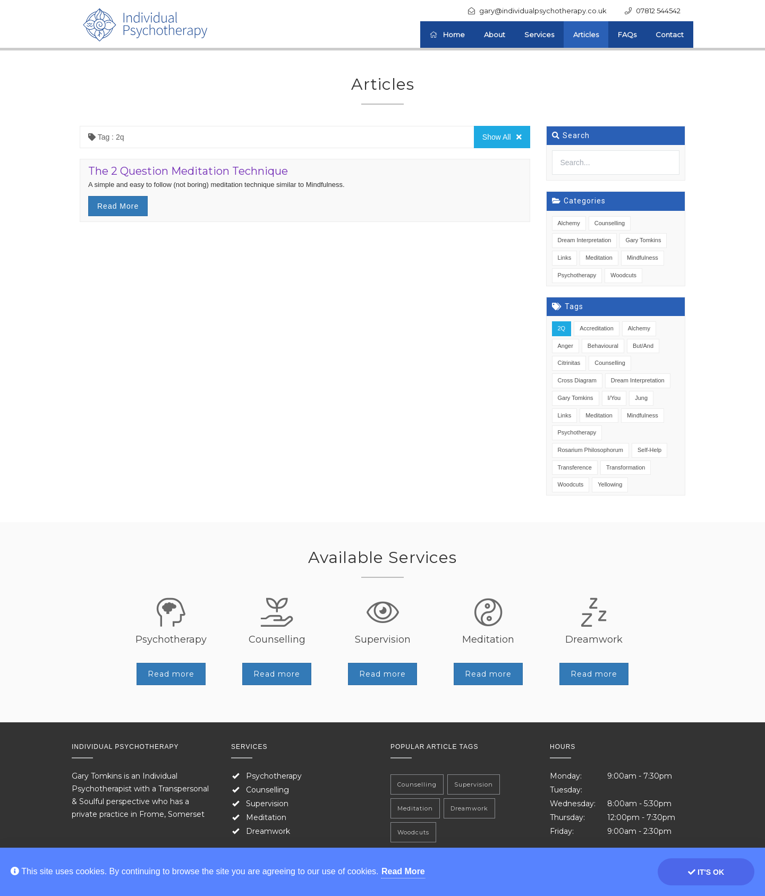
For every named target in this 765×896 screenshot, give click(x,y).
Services (539, 34)
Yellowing (610, 484)
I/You (614, 398)
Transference (575, 467)
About (494, 34)
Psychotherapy (577, 275)
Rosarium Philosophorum (591, 450)
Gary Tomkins (643, 240)
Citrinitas (569, 363)
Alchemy (569, 223)
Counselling (609, 223)
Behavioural (603, 346)
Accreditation (597, 328)
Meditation (599, 257)
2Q (562, 328)
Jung (641, 398)
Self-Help (649, 450)
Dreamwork (268, 831)
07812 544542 (658, 10)
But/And (643, 346)
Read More (403, 871)
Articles (586, 34)
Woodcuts (623, 275)
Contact (670, 34)
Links (565, 257)
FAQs (627, 34)
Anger (565, 346)
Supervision (267, 803)
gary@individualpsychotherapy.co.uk (543, 10)
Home (447, 34)
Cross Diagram (577, 380)
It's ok (706, 872)
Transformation (625, 467)
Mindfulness (642, 257)
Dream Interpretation (584, 240)
